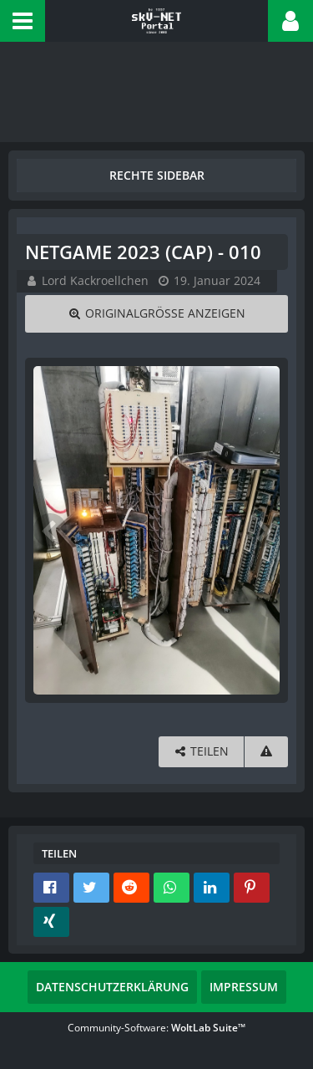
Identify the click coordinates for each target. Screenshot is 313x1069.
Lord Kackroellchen (95, 280)
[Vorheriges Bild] (50, 530)
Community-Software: (156, 1028)
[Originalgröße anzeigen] (156, 314)
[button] (22, 21)
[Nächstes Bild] (263, 530)
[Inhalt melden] (266, 751)
